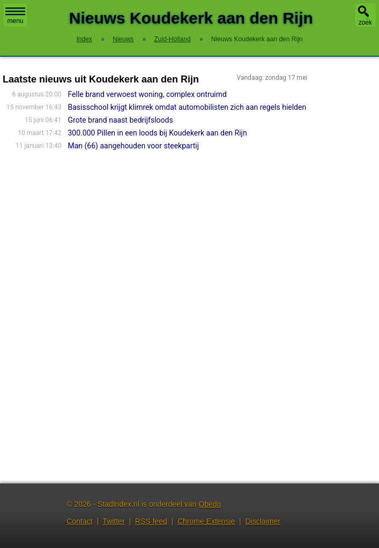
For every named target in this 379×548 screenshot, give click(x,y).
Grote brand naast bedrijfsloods (120, 120)
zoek (365, 22)
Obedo (209, 504)
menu (15, 16)
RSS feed (151, 521)
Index (84, 39)
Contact (79, 521)
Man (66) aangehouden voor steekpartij (133, 145)
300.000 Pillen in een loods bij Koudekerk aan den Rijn (157, 133)
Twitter (113, 521)
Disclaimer (263, 521)
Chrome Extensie (206, 521)
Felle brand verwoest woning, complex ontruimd (147, 94)
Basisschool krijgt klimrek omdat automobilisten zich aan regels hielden (187, 107)
